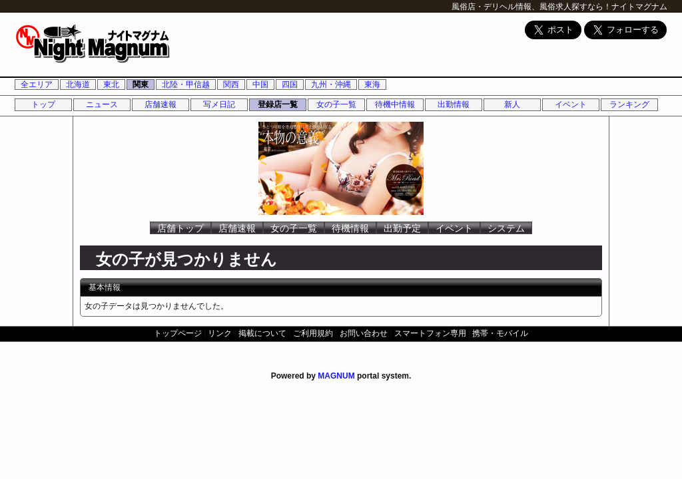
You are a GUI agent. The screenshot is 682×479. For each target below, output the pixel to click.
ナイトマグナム (639, 6)
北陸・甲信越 (186, 84)
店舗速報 (160, 104)
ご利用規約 (313, 333)
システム (506, 228)
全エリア (37, 84)
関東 (141, 84)
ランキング (629, 104)
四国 (290, 84)
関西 (231, 84)
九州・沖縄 (331, 84)
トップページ (178, 333)
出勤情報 (454, 104)
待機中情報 (395, 104)
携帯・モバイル (500, 333)
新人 (512, 104)
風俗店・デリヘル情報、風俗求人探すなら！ (531, 6)
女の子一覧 (336, 104)
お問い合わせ (364, 333)
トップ (43, 104)
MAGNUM (336, 376)
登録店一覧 (278, 104)
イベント (571, 104)
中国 (260, 84)
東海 (372, 84)
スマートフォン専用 (430, 333)
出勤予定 (402, 228)
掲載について (262, 333)
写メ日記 (219, 104)
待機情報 (350, 228)
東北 (111, 84)
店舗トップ (180, 228)
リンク (220, 333)
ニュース (102, 104)
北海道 (78, 84)
